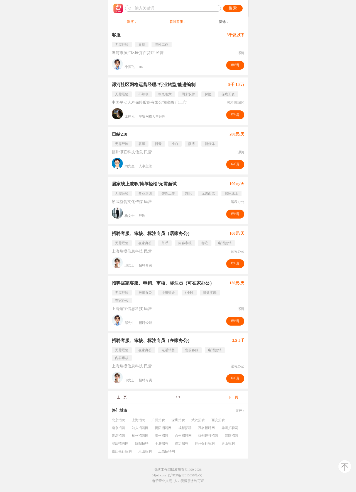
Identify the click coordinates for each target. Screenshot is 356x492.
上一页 (122, 397)
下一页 (233, 397)
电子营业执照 (162, 481)
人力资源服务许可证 (189, 481)
